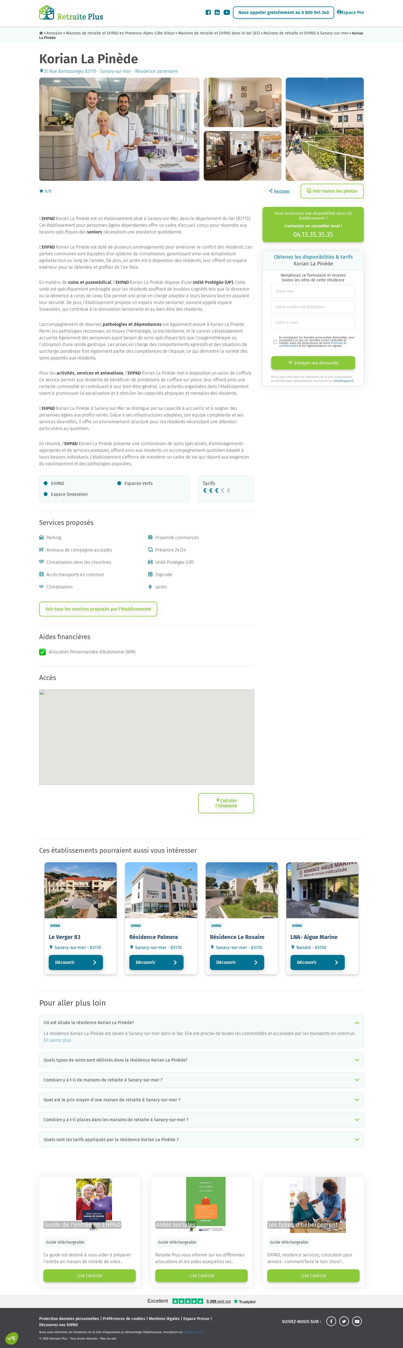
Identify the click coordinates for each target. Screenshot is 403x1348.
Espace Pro (350, 12)
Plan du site (108, 1338)
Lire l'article (89, 1275)
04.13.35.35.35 (313, 235)
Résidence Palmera (153, 937)
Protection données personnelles (69, 1318)
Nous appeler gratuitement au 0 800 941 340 (283, 12)
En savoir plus (57, 1040)
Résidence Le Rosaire (237, 937)
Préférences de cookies (124, 1318)
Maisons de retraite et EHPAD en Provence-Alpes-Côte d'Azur (120, 33)
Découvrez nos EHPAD (58, 1325)
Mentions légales (164, 1318)
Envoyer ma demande (313, 363)
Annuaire (54, 33)
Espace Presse (196, 1318)
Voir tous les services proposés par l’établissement (98, 609)
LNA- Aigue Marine (314, 937)
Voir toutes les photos (332, 191)
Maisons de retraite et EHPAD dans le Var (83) (219, 33)
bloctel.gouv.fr (344, 381)
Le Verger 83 (64, 937)
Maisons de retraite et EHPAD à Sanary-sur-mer (305, 33)
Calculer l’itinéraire (226, 803)
